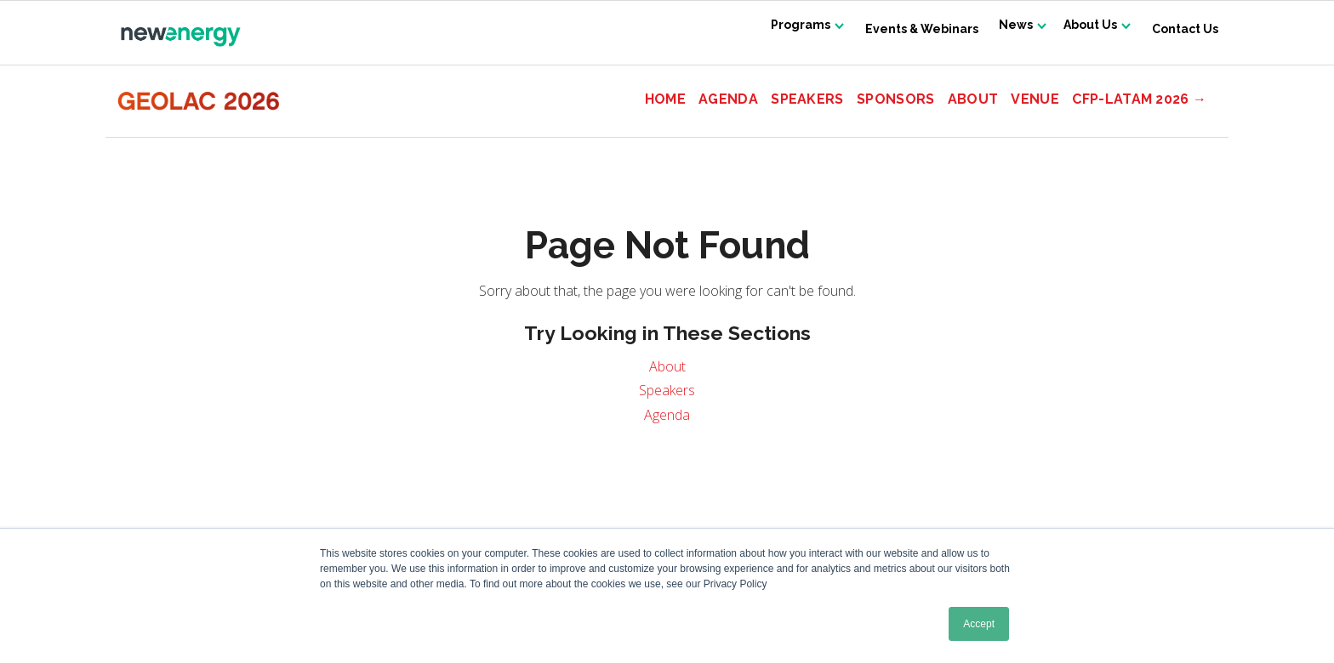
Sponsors (896, 100)
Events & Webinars (904, 29)
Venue (1035, 100)
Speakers (807, 100)
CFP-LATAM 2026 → (1139, 100)
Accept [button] (979, 624)
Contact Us (1185, 29)
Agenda (728, 100)
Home (665, 100)
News (1003, 29)
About (973, 100)
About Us (1086, 29)
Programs (778, 29)
